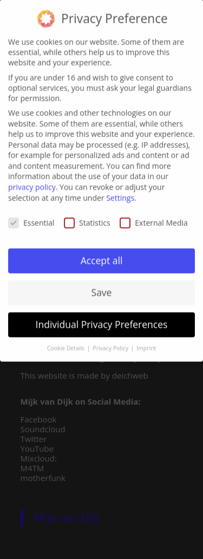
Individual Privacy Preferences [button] (102, 319)
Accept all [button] (102, 255)
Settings (120, 193)
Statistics (87, 218)
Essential (31, 218)
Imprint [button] (146, 343)
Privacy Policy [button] (111, 343)
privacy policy (32, 182)
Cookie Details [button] (66, 343)
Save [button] (101, 287)
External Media (154, 218)
